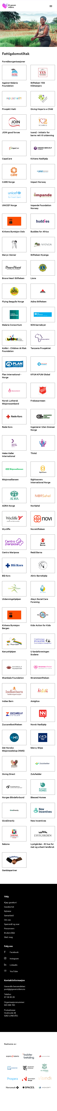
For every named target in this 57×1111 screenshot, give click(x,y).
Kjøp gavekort (10, 902)
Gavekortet (9, 906)
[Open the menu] (51, 6)
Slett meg (8, 937)
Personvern (9, 928)
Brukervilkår (9, 932)
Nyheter (7, 911)
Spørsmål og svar (12, 924)
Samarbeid (9, 915)
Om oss (7, 919)
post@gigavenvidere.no (14, 989)
